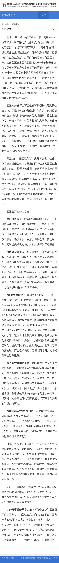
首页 (7, 24)
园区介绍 (15, 24)
